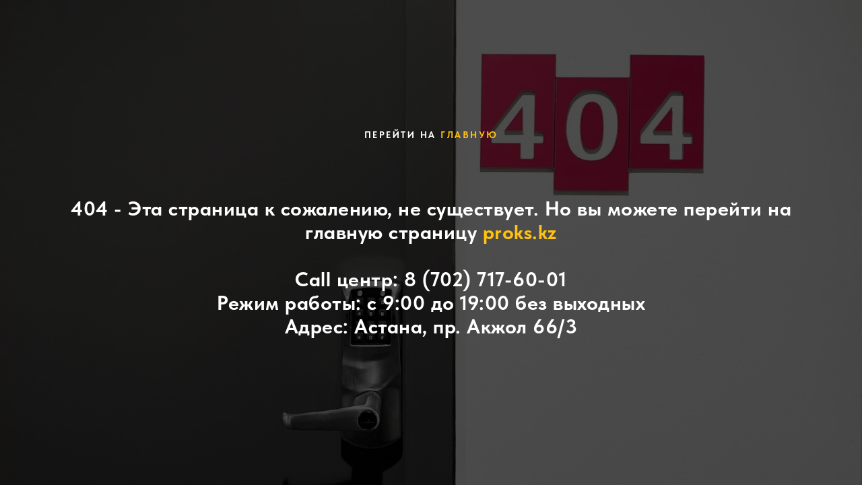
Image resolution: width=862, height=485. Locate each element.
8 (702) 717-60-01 (485, 279)
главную (469, 134)
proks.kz (520, 232)
